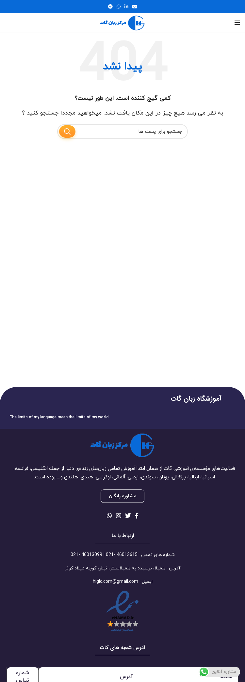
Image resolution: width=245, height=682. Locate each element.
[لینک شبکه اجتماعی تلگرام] (110, 6)
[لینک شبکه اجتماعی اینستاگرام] (118, 515)
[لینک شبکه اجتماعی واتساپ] (118, 6)
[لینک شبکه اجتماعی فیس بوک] (136, 515)
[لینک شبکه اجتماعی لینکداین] (126, 6)
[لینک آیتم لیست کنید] (122, 555)
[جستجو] (122, 131)
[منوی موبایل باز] (237, 22)
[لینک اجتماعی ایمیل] (134, 6)
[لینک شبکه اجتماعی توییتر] (128, 515)
